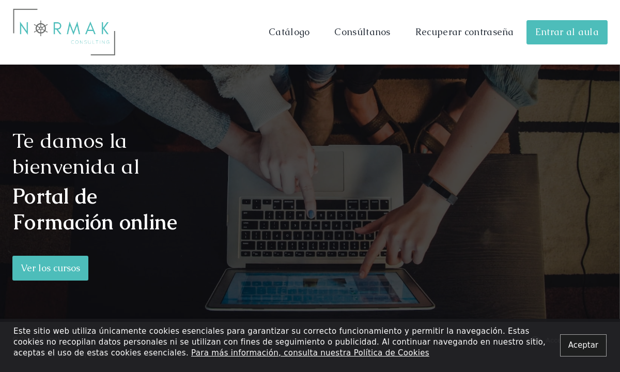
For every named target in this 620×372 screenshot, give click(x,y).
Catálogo (289, 32)
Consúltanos (362, 32)
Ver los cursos (50, 268)
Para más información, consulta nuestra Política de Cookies (310, 353)
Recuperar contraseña (464, 32)
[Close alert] (583, 345)
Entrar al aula (567, 32)
